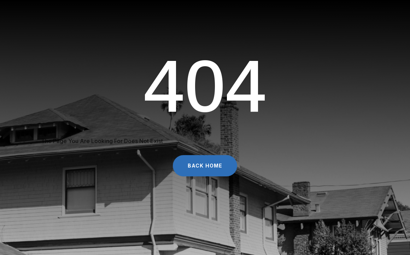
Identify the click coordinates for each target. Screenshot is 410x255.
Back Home (205, 166)
